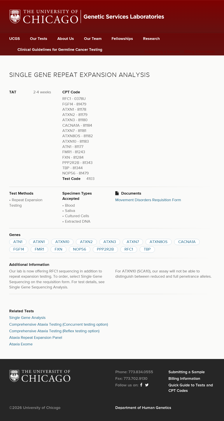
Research (151, 39)
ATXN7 (133, 242)
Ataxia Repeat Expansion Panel (35, 338)
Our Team (93, 39)
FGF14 (18, 249)
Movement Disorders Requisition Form (148, 200)
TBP (147, 249)
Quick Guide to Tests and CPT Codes (190, 388)
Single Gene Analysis (27, 318)
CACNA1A (187, 242)
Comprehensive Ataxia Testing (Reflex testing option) (54, 331)
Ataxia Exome (21, 344)
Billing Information (199, 52)
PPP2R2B (105, 249)
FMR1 (39, 249)
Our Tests (38, 39)
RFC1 (128, 249)
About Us (65, 39)
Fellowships (122, 39)
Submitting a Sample (162, 52)
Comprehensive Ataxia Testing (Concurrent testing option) (58, 325)
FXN (58, 249)
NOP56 (79, 249)
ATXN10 (62, 242)
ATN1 (17, 242)
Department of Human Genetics (143, 408)
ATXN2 (86, 242)
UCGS (14, 39)
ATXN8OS (159, 242)
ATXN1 (39, 242)
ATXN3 (109, 242)
